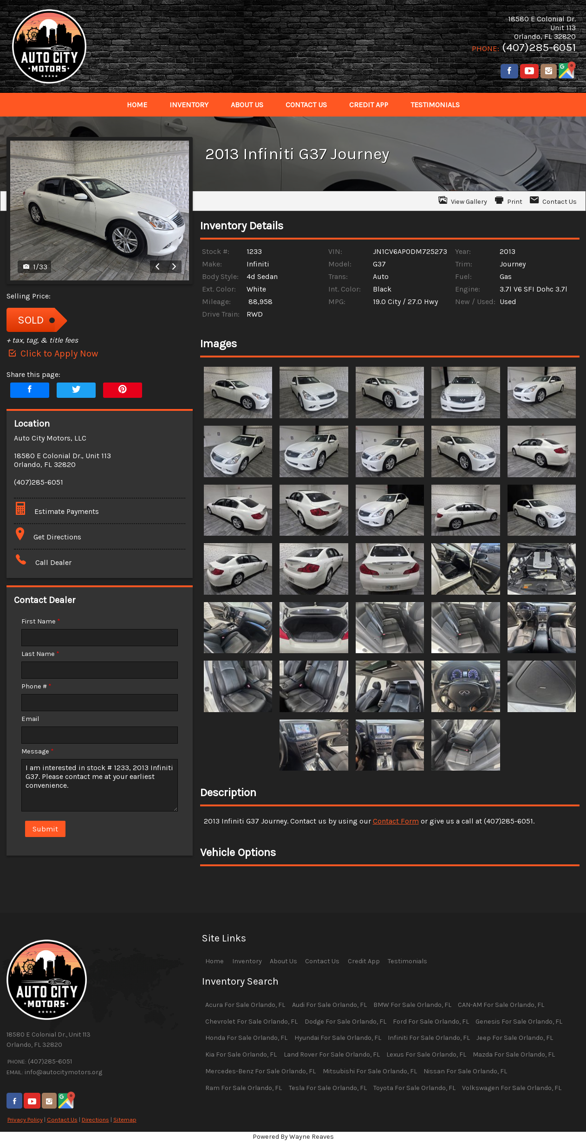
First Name (40, 621)
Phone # (36, 686)
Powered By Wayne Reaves (293, 1137)
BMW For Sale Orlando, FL (412, 1005)
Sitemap (125, 1119)
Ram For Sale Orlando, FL (243, 1088)
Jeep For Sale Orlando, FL (514, 1038)
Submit (45, 828)
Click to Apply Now (52, 353)
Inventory (247, 961)
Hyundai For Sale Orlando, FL (337, 1038)
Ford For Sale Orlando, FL (431, 1021)
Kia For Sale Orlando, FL (241, 1054)
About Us (283, 961)
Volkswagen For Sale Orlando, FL (511, 1088)
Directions (95, 1119)
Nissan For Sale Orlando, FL (465, 1071)
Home (214, 961)
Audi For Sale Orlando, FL (329, 1005)
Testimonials (407, 961)
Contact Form (396, 821)
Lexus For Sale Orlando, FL (426, 1054)
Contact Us (62, 1119)
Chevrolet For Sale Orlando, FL (251, 1021)
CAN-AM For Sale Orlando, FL (501, 1005)
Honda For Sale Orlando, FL (246, 1038)
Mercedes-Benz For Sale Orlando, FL (260, 1071)
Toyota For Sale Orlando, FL (414, 1088)
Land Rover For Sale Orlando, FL (332, 1054)
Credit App (364, 961)
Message (37, 751)
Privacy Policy (25, 1119)
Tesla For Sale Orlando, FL (328, 1088)
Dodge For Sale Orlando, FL (345, 1021)
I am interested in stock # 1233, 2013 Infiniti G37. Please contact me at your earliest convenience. (99, 785)
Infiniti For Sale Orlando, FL (429, 1038)
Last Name (40, 654)
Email (30, 719)
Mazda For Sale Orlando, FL (514, 1054)
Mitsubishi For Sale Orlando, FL (370, 1071)
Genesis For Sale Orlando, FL (518, 1021)
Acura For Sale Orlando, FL (245, 1005)
